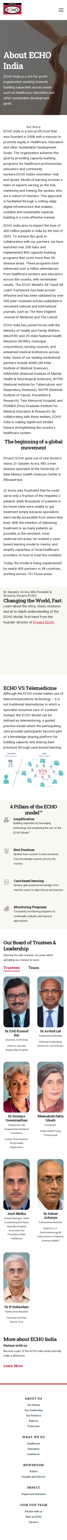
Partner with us (33, 1511)
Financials (34, 1426)
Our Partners (33, 1415)
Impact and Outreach (33, 1494)
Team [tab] (33, 967)
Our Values (33, 1405)
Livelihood (33, 1454)
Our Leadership (33, 1410)
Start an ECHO (34, 1516)
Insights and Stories (33, 1476)
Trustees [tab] (11, 967)
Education (33, 1448)
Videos (33, 1471)
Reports (33, 1420)
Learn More (13, 1365)
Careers (33, 1522)
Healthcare (33, 1443)
